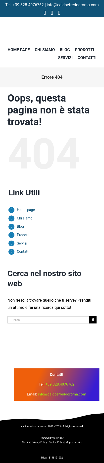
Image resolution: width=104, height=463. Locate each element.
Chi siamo (24, 218)
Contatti (23, 251)
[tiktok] (59, 13)
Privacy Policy (39, 442)
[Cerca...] (48, 319)
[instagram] (52, 13)
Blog (20, 226)
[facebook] (45, 13)
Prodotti (23, 235)
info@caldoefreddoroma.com (73, 4)
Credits (26, 442)
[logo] (50, 342)
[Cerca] (93, 319)
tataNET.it (58, 437)
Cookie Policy (56, 442)
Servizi (22, 243)
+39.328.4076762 (28, 4)
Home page (26, 210)
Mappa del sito (74, 442)
